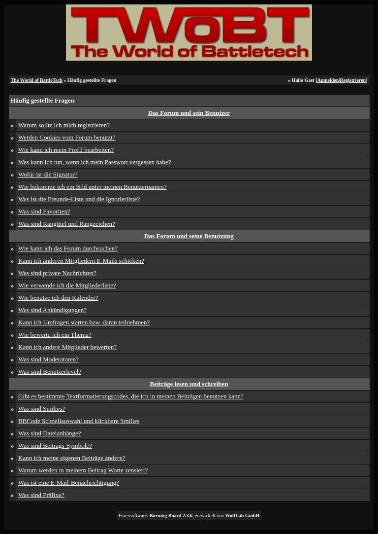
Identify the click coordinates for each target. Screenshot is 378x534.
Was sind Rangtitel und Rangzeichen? (66, 223)
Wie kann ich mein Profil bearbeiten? (66, 149)
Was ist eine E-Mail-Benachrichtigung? (68, 482)
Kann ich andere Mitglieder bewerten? (67, 347)
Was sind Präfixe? (41, 494)
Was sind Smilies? (41, 408)
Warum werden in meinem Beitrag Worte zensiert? (83, 470)
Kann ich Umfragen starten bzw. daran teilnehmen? (84, 322)
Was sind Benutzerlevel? (49, 371)
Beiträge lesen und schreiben (189, 384)
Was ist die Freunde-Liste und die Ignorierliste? (79, 199)
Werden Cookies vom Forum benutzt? (67, 137)
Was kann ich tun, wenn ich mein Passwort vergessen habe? (94, 162)
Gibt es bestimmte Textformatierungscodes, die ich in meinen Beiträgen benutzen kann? (131, 396)
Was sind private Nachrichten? (57, 273)
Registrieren (353, 80)
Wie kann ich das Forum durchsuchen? (68, 248)
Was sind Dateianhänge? (49, 433)
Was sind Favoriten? (44, 211)
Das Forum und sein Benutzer (189, 112)
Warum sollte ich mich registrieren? (64, 125)
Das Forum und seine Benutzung (188, 236)
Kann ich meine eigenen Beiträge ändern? (72, 458)
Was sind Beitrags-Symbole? (55, 445)
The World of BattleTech (37, 80)
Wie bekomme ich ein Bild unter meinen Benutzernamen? (92, 186)
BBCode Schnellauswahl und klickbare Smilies (78, 421)
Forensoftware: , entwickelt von (189, 515)
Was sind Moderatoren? (48, 359)
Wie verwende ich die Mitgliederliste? (67, 285)
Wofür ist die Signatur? (48, 174)
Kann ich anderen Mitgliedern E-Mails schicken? (81, 260)
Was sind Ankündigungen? (52, 310)
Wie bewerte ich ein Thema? (55, 334)
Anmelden (328, 80)
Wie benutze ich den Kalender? (58, 297)
